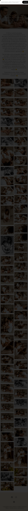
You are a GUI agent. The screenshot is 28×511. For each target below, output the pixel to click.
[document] (14, 255)
